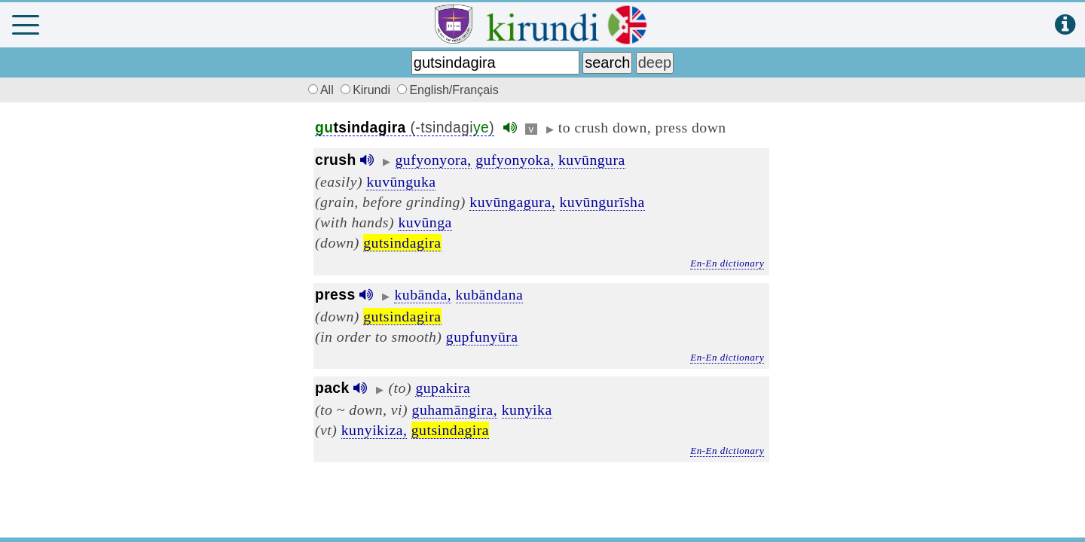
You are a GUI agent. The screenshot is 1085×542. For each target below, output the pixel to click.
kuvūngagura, (512, 201)
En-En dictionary (727, 263)
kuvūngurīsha (602, 201)
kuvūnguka (401, 181)
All (319, 90)
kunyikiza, (374, 430)
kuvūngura (591, 159)
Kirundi (367, 90)
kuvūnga (424, 222)
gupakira (442, 387)
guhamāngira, (455, 409)
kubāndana (490, 294)
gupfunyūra (482, 336)
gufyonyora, (434, 159)
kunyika (527, 409)
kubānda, (422, 294)
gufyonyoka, (514, 159)
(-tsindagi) (404, 128)
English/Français (447, 90)
